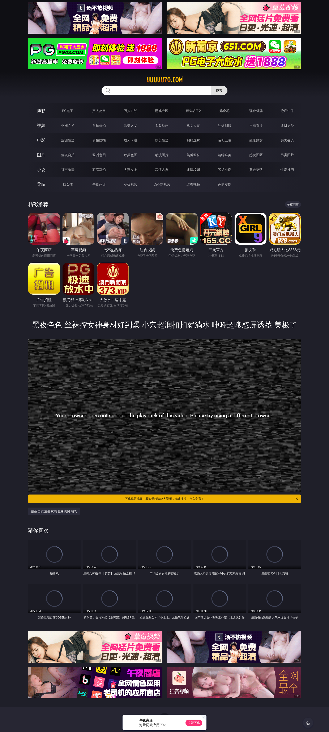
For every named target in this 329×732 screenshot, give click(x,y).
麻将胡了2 (193, 110)
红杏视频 (193, 184)
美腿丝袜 (193, 155)
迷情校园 (193, 169)
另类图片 (287, 155)
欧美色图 (130, 155)
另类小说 (224, 169)
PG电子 (67, 110)
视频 (41, 125)
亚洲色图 (99, 155)
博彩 (41, 110)
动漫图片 (161, 155)
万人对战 (130, 110)
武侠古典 (161, 169)
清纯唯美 (224, 155)
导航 (41, 184)
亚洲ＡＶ (67, 125)
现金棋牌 (256, 110)
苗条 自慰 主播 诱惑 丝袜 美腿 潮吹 (54, 511)
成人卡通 (130, 140)
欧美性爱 (161, 140)
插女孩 (68, 184)
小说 (41, 169)
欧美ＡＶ (130, 125)
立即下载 (194, 723)
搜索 (219, 90)
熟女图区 (256, 155)
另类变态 (287, 140)
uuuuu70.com (164, 80)
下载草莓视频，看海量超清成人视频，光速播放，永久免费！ (212, 498)
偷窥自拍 (67, 155)
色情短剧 (224, 184)
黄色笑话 (256, 169)
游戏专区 (161, 110)
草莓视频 (130, 184)
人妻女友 (130, 169)
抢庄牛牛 (287, 110)
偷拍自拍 (99, 140)
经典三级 (224, 140)
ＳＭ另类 (287, 125)
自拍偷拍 (99, 125)
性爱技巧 (287, 169)
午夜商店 (99, 184)
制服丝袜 (193, 140)
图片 (41, 155)
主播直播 (256, 125)
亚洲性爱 (67, 140)
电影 (41, 140)
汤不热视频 (161, 184)
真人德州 (99, 110)
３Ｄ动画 (161, 125)
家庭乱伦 (99, 169)
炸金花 (224, 110)
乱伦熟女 (256, 140)
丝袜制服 (224, 125)
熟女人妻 (193, 125)
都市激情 (67, 169)
